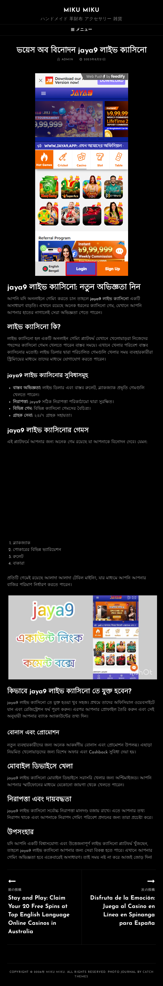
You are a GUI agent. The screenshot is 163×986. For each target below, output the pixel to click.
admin (67, 59)
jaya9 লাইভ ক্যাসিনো (109, 299)
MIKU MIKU (82, 10)
